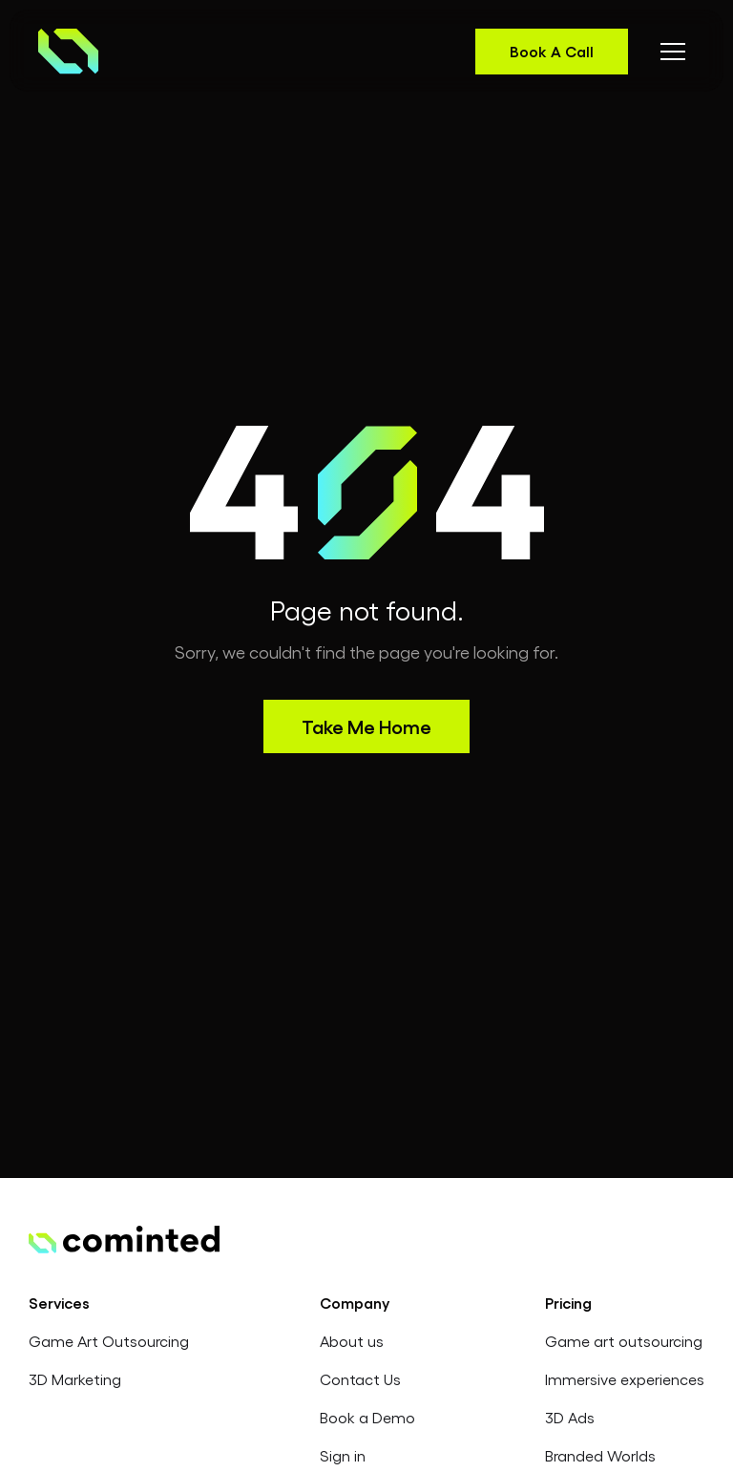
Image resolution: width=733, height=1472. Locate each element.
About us (352, 1341)
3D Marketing (75, 1379)
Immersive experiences (624, 1379)
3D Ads (570, 1417)
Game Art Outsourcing (109, 1341)
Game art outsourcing (623, 1341)
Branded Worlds (600, 1455)
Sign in (343, 1455)
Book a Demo (367, 1417)
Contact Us (360, 1379)
